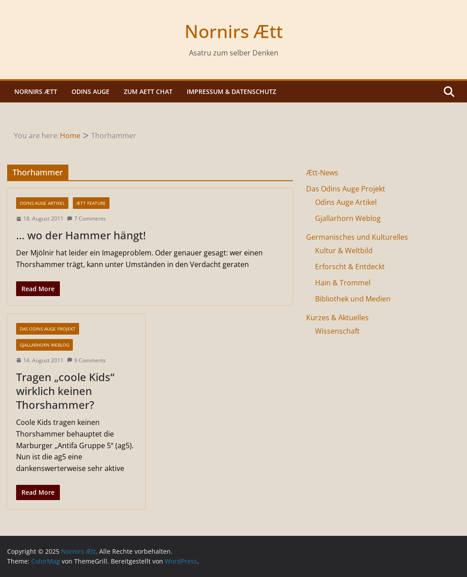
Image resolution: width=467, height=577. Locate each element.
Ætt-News (322, 173)
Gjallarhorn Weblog (44, 345)
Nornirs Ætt (234, 31)
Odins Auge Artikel (42, 203)
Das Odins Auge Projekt (48, 329)
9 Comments (86, 360)
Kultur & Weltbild (344, 250)
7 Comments (86, 218)
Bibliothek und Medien (353, 299)
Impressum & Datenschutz (231, 91)
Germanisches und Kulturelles (357, 237)
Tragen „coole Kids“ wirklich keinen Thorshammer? (65, 390)
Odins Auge (90, 91)
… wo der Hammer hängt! (81, 235)
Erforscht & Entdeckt (350, 267)
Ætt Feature (91, 203)
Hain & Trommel (342, 283)
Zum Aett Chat (148, 91)
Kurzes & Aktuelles (337, 317)
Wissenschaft (337, 331)
